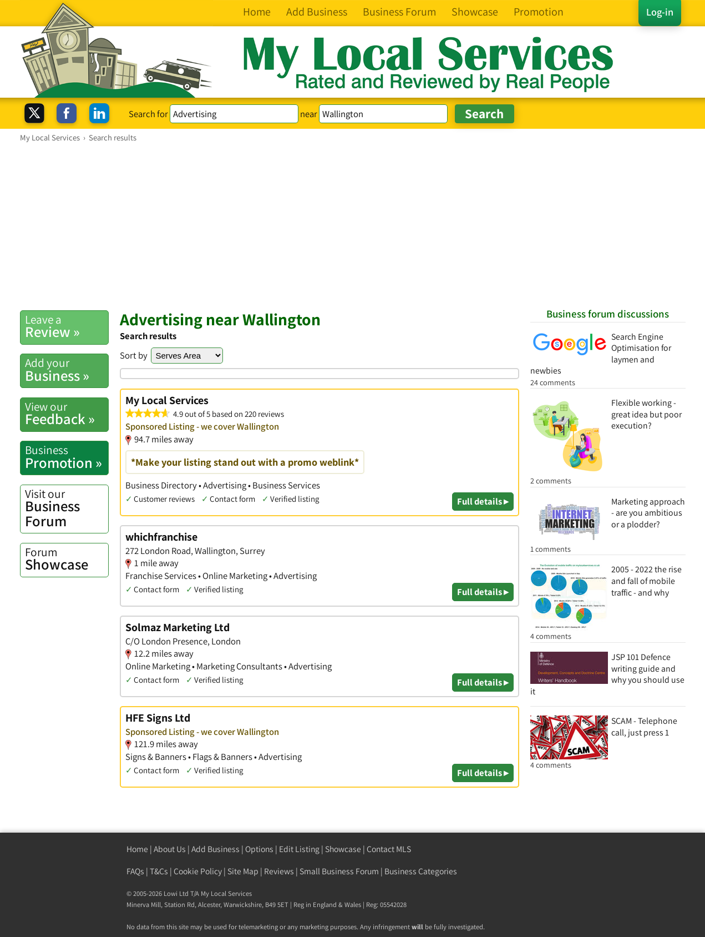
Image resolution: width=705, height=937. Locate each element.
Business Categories (420, 871)
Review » (66, 326)
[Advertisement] (353, 226)
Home (137, 849)
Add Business (215, 849)
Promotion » (66, 457)
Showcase (66, 559)
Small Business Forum (339, 871)
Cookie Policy (198, 871)
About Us (170, 849)
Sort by (134, 355)
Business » (66, 370)
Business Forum (66, 508)
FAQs (135, 871)
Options (259, 849)
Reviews (279, 871)
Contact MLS (389, 849)
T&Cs (159, 871)
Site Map (242, 871)
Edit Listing (299, 849)
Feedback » (66, 414)
